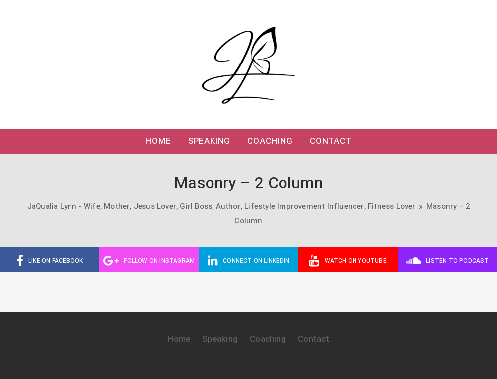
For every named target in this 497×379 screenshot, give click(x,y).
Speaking (209, 141)
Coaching (269, 141)
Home (158, 141)
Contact (331, 141)
